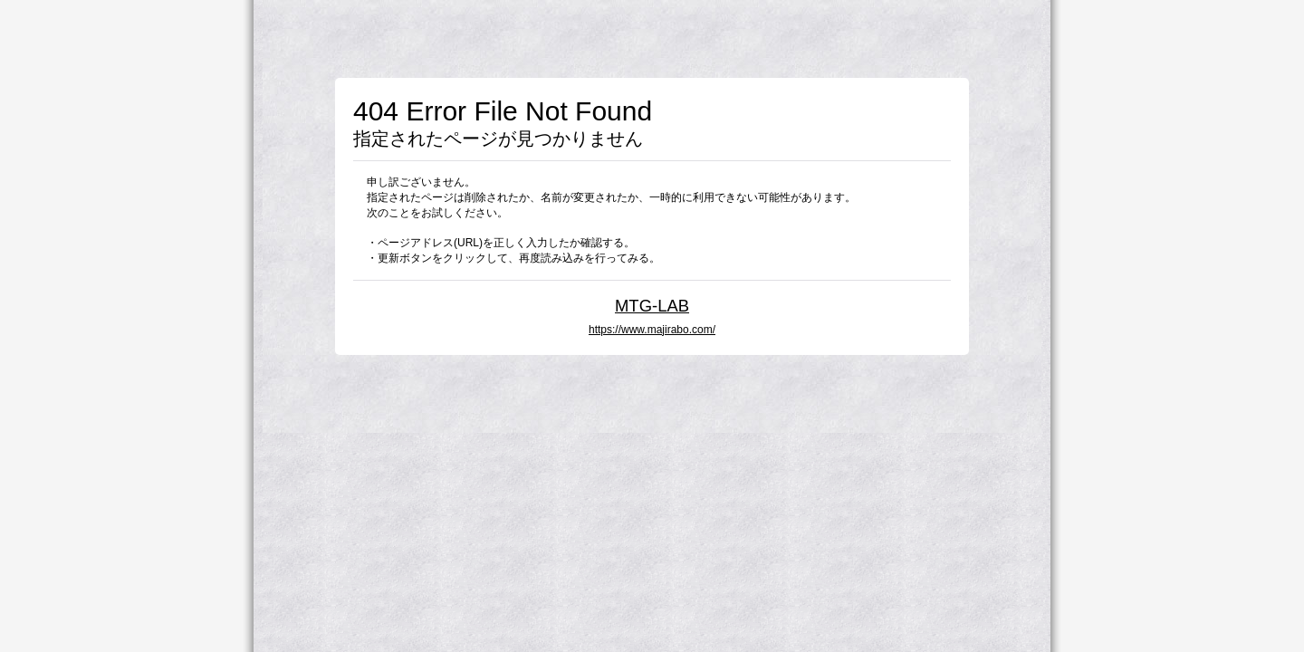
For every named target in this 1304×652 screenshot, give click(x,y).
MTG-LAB (652, 305)
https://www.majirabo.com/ (652, 329)
